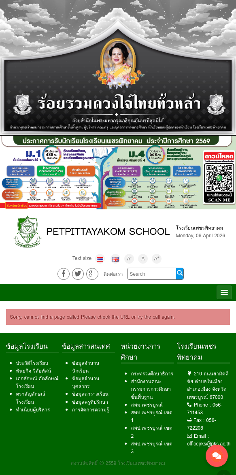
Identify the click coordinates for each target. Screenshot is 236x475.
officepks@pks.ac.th (209, 443)
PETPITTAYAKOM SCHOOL (108, 231)
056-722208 (201, 424)
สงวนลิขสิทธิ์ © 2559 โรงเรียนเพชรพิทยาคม (118, 463)
